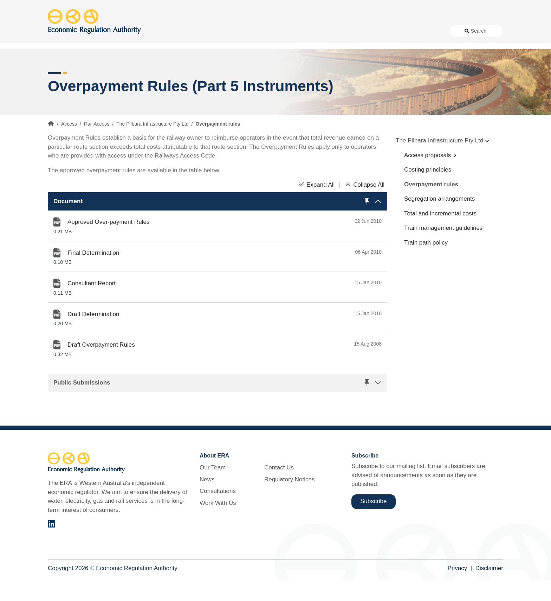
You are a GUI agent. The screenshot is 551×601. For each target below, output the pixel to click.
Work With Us (340, 31)
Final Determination (93, 274)
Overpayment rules (431, 205)
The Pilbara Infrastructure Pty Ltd (152, 145)
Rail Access (96, 145)
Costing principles (427, 191)
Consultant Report (91, 304)
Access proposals (427, 176)
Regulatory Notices (419, 31)
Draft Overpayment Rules (101, 366)
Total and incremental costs (440, 234)
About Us (237, 31)
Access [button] (57, 56)
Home (51, 145)
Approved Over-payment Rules (108, 243)
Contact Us (376, 31)
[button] (217, 222)
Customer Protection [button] (293, 56)
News (269, 31)
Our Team (213, 489)
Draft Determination (93, 335)
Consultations (300, 31)
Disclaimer (489, 589)
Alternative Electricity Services (167, 56)
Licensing (392, 56)
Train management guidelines (443, 249)
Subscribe (373, 522)
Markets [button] (475, 56)
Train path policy (426, 263)
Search (478, 31)
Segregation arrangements (439, 220)
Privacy (457, 589)
